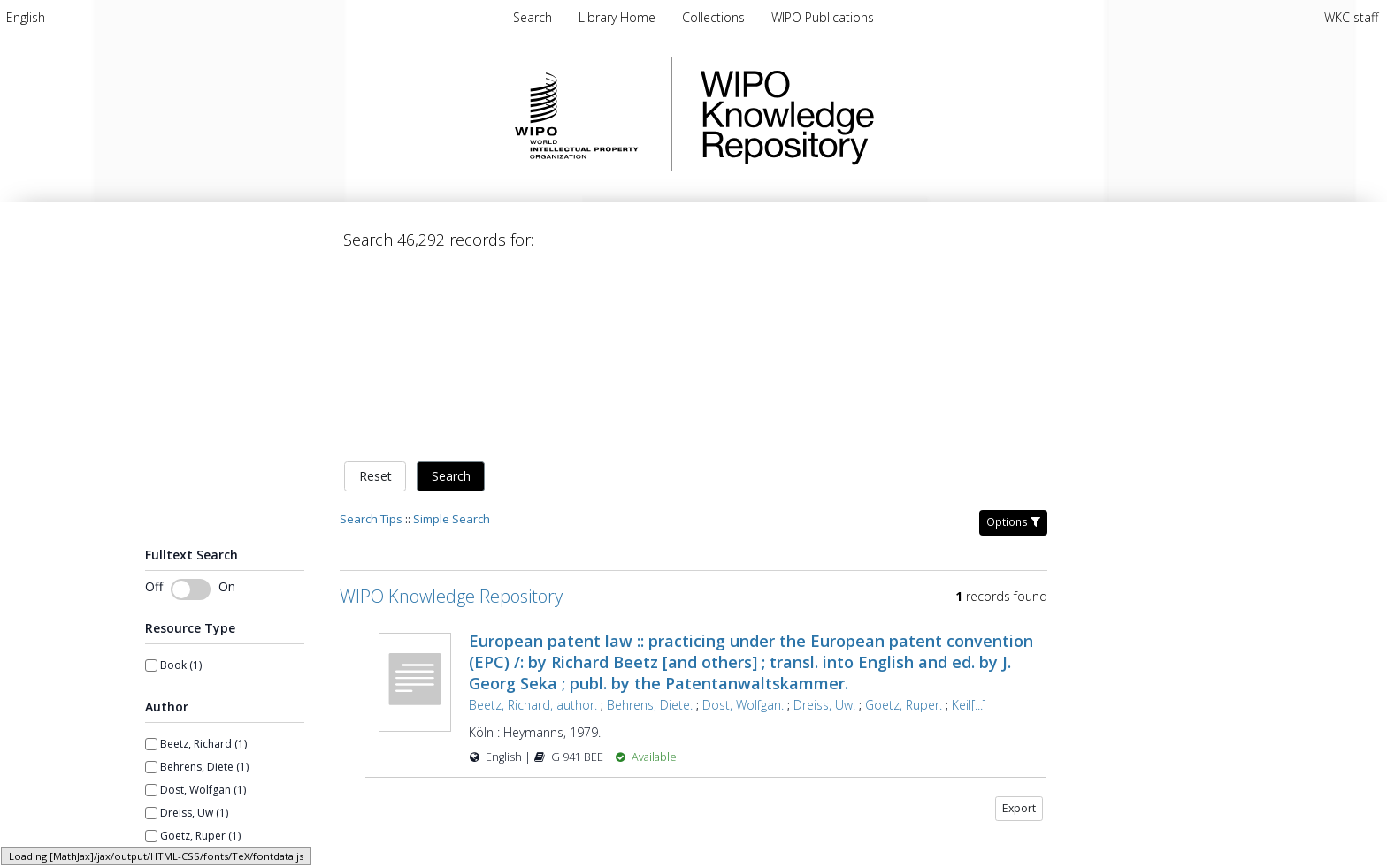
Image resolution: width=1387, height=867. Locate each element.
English (25, 17)
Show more (174, 755)
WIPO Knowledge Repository (859, 114)
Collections (715, 17)
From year (170, 824)
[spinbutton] (266, 848)
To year (247, 824)
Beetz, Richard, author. (533, 519)
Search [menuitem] (532, 17)
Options (1013, 336)
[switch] (191, 403)
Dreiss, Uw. (824, 519)
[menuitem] (25, 17)
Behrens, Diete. (650, 519)
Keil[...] (969, 519)
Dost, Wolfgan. (743, 519)
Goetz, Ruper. (903, 519)
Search (451, 291)
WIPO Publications (822, 17)
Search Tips (371, 333)
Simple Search (451, 333)
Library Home (619, 17)
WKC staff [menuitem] (1351, 17)
